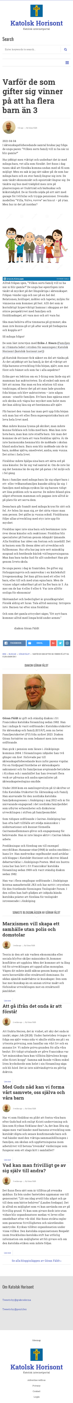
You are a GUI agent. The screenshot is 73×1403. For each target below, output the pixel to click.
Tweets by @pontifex (14, 1309)
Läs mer (8, 1001)
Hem (4, 654)
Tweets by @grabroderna (16, 1299)
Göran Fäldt (24, 654)
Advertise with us (36, 1380)
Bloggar (12, 654)
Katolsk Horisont (36, 23)
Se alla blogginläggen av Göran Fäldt (36, 1260)
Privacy (36, 1385)
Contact (36, 1391)
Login (37, 1397)
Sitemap (36, 1340)
